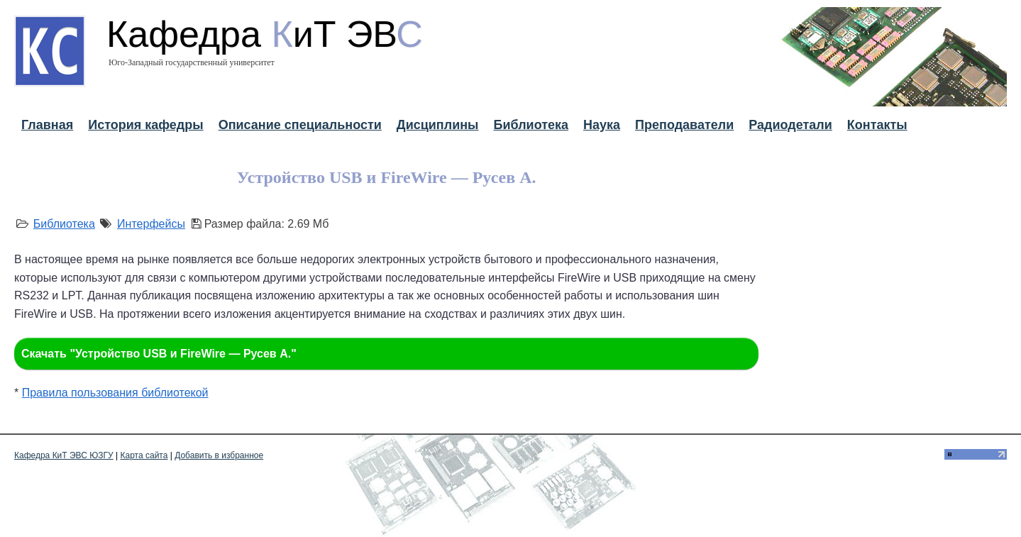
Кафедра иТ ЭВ (264, 34)
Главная (47, 125)
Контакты (877, 125)
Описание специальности (300, 125)
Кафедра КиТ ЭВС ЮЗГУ (64, 455)
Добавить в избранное (219, 455)
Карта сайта (144, 455)
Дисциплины (438, 125)
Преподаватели (684, 125)
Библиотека (530, 125)
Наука (601, 125)
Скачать (159, 354)
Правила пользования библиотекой (115, 393)
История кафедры (145, 125)
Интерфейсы (151, 224)
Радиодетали (790, 125)
